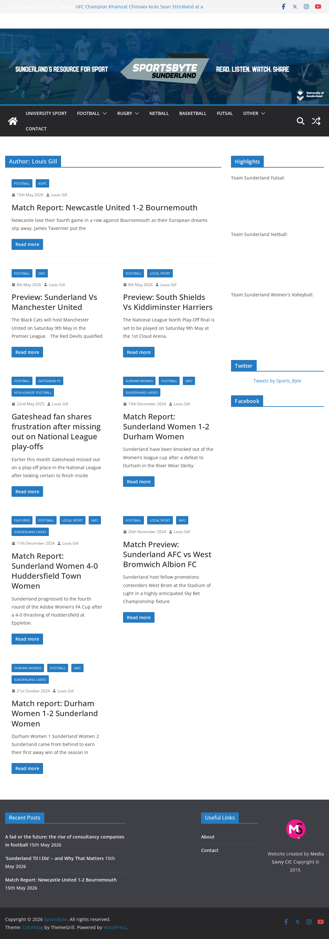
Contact (36, 129)
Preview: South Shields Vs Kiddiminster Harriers (168, 302)
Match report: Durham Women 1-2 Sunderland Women (55, 713)
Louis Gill (59, 194)
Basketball (193, 113)
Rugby (124, 113)
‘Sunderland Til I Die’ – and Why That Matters (54, 858)
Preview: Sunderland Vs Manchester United (54, 302)
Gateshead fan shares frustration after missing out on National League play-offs (56, 431)
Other (250, 113)
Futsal (225, 113)
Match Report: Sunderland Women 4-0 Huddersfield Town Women (55, 570)
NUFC (42, 183)
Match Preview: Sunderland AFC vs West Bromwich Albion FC (167, 554)
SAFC (41, 273)
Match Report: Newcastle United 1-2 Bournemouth (105, 207)
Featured (22, 520)
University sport (46, 113)
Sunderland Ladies (142, 392)
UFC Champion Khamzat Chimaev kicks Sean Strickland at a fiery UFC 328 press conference (139, 10)
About (208, 837)
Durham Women (139, 381)
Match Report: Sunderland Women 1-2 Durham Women (166, 426)
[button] (103, 113)
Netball (159, 113)
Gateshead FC (49, 381)
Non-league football (32, 392)
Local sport (160, 273)
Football (88, 113)
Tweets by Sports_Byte (277, 381)
